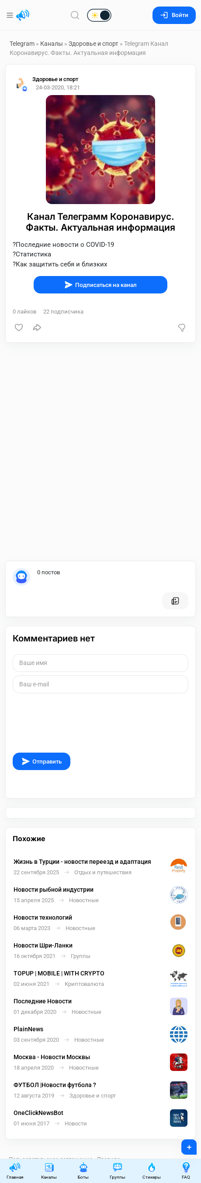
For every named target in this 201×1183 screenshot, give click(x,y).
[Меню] (10, 15)
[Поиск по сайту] (75, 15)
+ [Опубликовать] (183, 1144)
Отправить (41, 761)
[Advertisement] (100, 451)
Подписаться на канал (100, 284)
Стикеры (151, 1171)
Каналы (51, 43)
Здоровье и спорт (93, 43)
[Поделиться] (37, 327)
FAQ (186, 1171)
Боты (83, 1171)
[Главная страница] (22, 15)
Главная (15, 1171)
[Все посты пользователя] (175, 601)
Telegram (22, 43)
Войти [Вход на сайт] (174, 15)
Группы (117, 1171)
